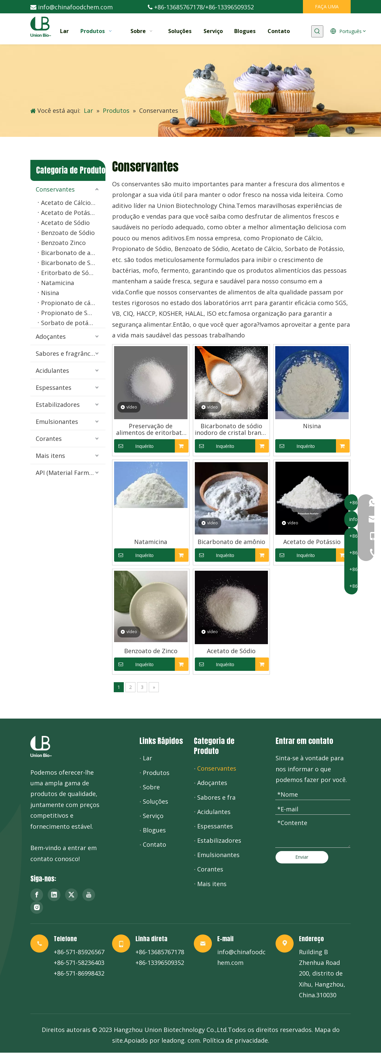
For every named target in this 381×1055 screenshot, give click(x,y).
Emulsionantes (57, 422)
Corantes (49, 439)
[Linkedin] (54, 894)
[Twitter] (71, 894)
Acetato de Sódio (65, 223)
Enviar (301, 857)
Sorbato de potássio (70, 323)
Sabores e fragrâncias (67, 353)
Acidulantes (52, 370)
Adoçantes (51, 336)
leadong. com (180, 1040)
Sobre (151, 787)
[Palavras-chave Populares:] (317, 31)
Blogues (154, 830)
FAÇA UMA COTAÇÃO (327, 8)
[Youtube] (88, 894)
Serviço (153, 816)
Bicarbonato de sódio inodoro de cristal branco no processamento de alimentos (231, 429)
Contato (154, 844)
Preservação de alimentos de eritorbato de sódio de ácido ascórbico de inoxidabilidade (150, 429)
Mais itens (50, 456)
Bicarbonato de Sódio (72, 263)
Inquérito (133, 446)
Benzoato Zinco (63, 243)
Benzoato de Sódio (68, 233)
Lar (147, 758)
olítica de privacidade (237, 1040)
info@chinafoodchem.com (75, 7)
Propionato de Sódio (70, 313)
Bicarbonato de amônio (73, 253)
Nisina (50, 293)
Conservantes (55, 189)
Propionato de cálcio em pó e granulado (73, 303)
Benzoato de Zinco (150, 650)
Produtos (156, 773)
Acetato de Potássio (69, 213)
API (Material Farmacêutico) (70, 473)
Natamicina (57, 283)
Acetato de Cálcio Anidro (73, 203)
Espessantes (53, 387)
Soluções (155, 801)
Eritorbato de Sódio (69, 273)
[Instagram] (36, 907)
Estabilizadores (58, 405)
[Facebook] (36, 894)
